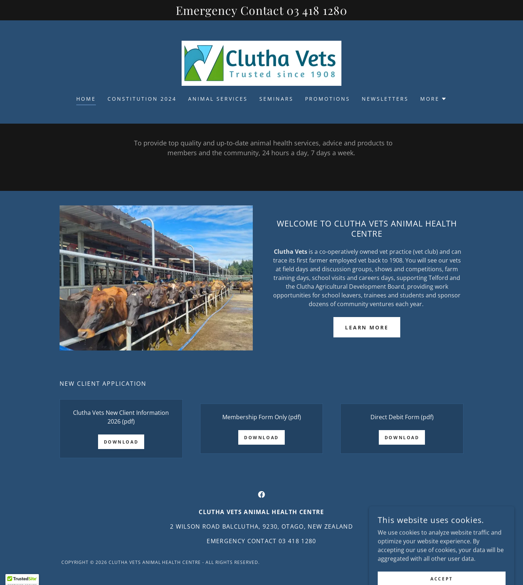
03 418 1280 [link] (297, 541)
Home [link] (86, 98)
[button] (433, 99)
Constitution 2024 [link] (142, 98)
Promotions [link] (327, 98)
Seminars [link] (276, 98)
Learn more (367, 327)
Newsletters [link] (385, 98)
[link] (261, 63)
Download (121, 442)
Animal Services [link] (218, 98)
